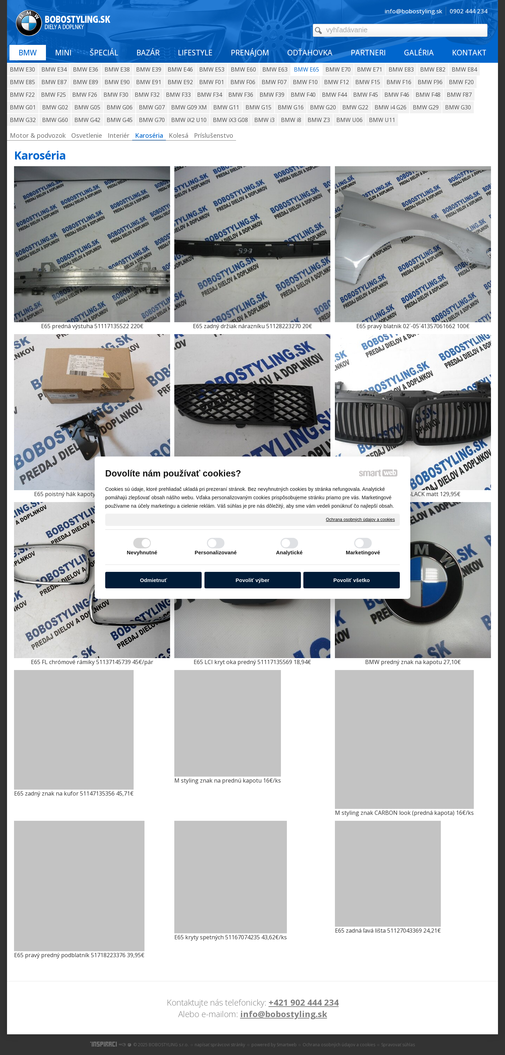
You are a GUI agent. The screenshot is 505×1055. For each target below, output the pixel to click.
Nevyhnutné (142, 552)
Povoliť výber (252, 580)
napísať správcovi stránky (220, 1045)
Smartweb (287, 1045)
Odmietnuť (153, 580)
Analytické (289, 552)
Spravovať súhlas (398, 1045)
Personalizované (216, 552)
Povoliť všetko (352, 580)
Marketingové (363, 552)
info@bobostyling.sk (283, 1014)
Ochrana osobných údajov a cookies (360, 519)
